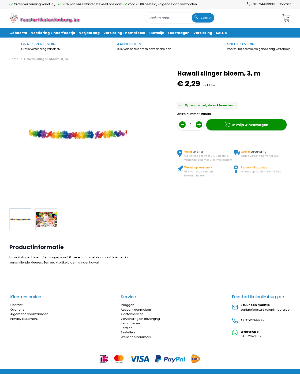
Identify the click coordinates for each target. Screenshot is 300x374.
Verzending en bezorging (140, 319)
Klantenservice (132, 314)
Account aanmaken (136, 309)
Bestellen (128, 332)
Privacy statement (24, 319)
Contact (284, 4)
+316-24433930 (252, 319)
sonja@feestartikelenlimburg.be (265, 309)
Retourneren (130, 323)
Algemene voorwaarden (29, 314)
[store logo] (45, 17)
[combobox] (180, 17)
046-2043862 (250, 336)
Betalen (126, 328)
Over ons (17, 309)
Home (14, 59)
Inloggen (127, 305)
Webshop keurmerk (136, 337)
